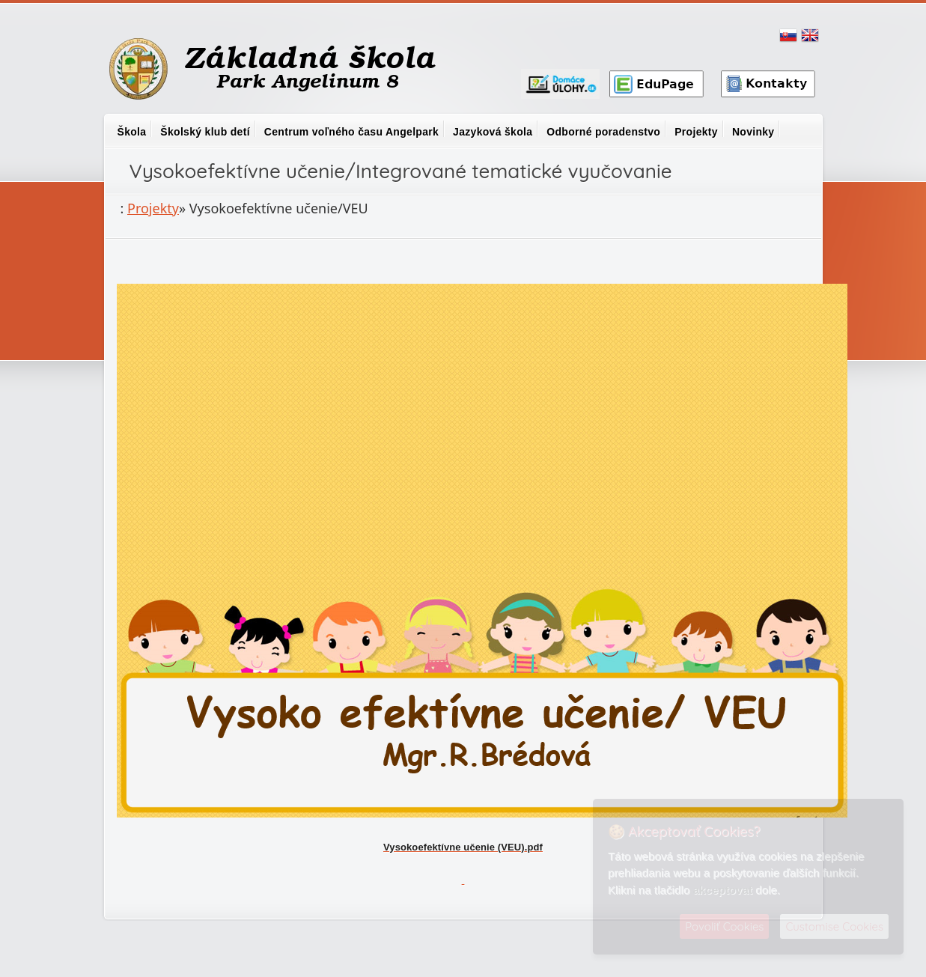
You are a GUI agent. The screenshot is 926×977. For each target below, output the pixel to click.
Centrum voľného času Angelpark (351, 132)
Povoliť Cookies (724, 926)
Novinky (753, 132)
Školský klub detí (204, 132)
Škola (132, 132)
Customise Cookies (834, 926)
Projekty (696, 132)
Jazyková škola (492, 132)
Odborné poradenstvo (603, 132)
